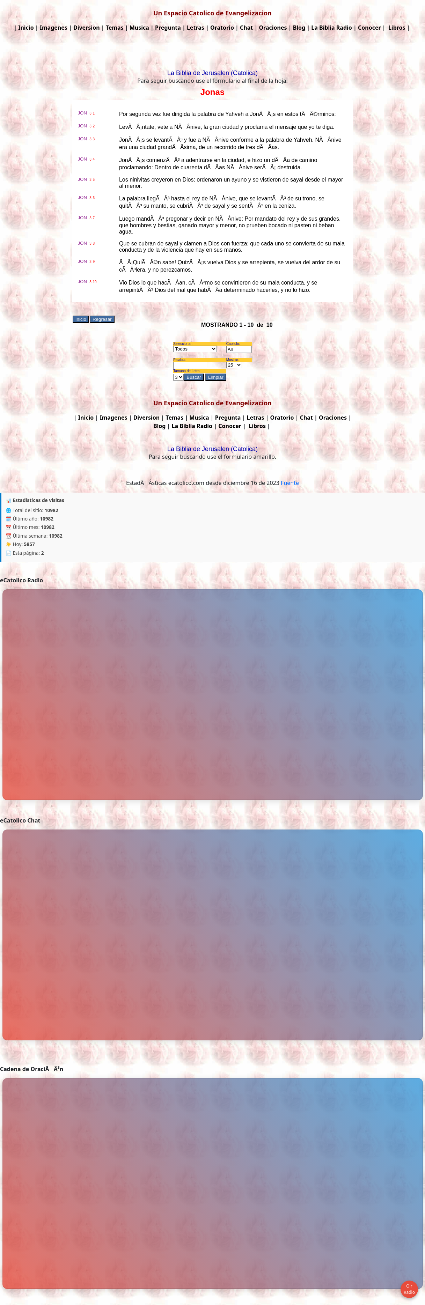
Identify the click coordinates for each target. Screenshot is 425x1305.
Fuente (290, 483)
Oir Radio (409, 1289)
